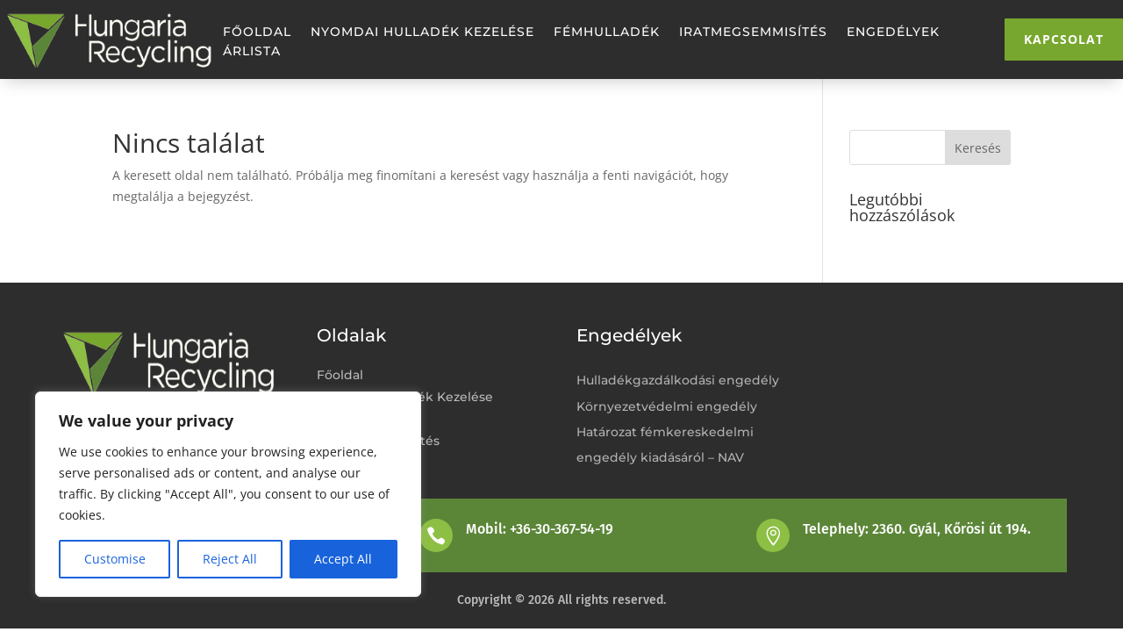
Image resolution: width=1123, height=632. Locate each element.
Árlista (252, 52)
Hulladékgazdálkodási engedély (677, 380)
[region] (228, 494)
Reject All (230, 558)
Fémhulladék (607, 32)
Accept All (343, 558)
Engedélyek (893, 32)
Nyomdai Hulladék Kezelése (422, 32)
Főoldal (257, 32)
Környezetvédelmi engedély (666, 406)
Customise (115, 558)
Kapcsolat (1064, 39)
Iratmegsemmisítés (753, 32)
